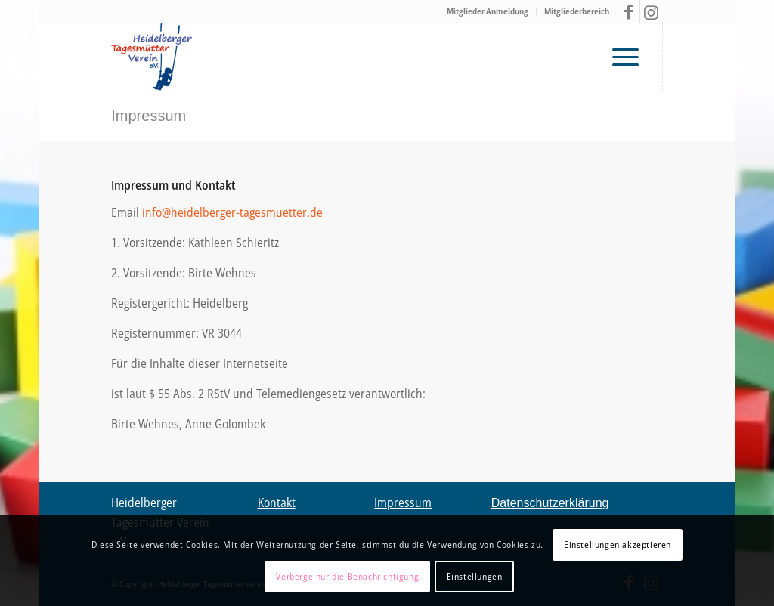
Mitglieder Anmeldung (487, 11)
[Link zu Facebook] (628, 11)
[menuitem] (488, 11)
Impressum (148, 115)
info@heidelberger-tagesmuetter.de (232, 212)
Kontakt (277, 502)
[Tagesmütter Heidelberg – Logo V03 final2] (151, 57)
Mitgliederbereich (576, 11)
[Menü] (629, 57)
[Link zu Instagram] (651, 11)
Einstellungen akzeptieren (617, 544)
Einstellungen (475, 576)
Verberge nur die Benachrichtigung (347, 576)
